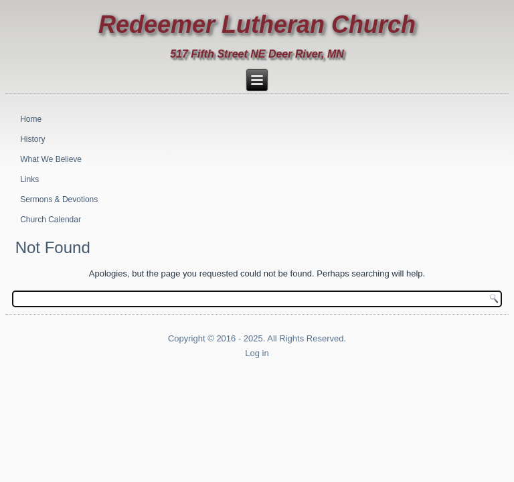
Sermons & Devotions (59, 199)
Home (30, 119)
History (32, 139)
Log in (256, 353)
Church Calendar (50, 219)
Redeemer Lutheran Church (257, 24)
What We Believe (51, 159)
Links (29, 179)
